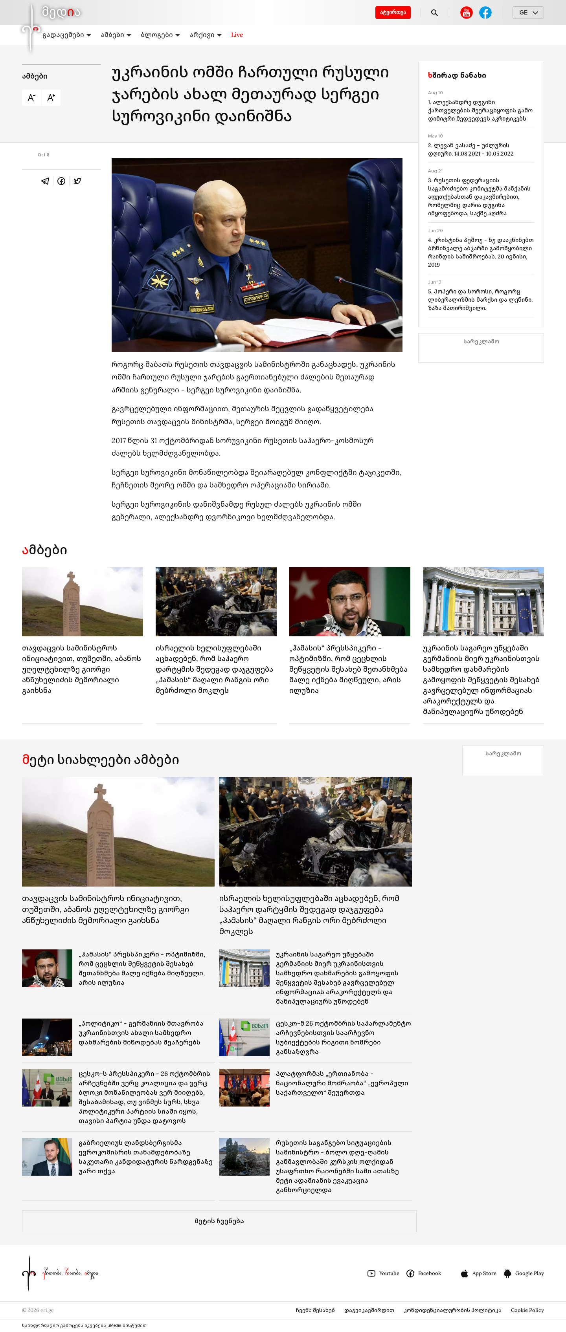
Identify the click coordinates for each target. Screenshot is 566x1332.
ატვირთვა (393, 12)
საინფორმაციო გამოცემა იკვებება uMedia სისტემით (84, 1325)
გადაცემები (66, 34)
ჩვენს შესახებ (315, 1310)
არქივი (205, 34)
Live (237, 34)
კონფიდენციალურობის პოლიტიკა (453, 1310)
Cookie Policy (527, 1310)
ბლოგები (160, 34)
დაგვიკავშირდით (369, 1310)
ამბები (116, 34)
